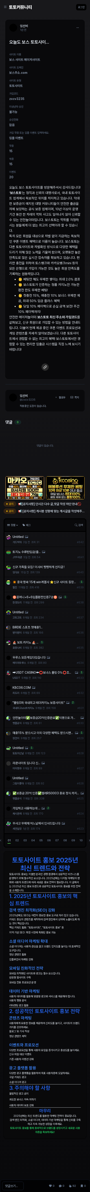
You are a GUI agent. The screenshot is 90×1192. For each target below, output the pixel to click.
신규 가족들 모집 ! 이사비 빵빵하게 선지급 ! (38, 567)
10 (81, 840)
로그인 (81, 7)
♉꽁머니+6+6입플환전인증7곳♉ (35, 597)
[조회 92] (72, 1186)
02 (17, 840)
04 (33, 840)
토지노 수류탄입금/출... (27, 552)
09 (73, 840)
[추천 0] (52, 1186)
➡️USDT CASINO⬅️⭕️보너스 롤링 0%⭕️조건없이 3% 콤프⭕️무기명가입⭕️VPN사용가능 (42, 673)
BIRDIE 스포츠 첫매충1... (27, 627)
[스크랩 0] (83, 1186)
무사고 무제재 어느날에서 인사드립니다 (36, 823)
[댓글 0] (61, 1186)
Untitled (18, 537)
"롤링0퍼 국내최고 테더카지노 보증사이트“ (39, 702)
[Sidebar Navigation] (5, 7)
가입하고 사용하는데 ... (26, 808)
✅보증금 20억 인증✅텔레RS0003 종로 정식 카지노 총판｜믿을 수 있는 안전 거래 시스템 (45, 793)
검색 (79, 525)
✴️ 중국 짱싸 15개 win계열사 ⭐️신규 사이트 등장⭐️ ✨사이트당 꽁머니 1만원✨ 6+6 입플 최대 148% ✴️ (45, 582)
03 (25, 840)
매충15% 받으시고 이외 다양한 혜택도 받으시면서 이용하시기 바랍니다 (42, 733)
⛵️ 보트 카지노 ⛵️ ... (25, 642)
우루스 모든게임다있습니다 (29, 657)
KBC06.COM (22, 687)
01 (9, 840)
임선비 (24, 395)
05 (41, 840)
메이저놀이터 (27, 317)
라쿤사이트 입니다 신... (26, 763)
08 (65, 840)
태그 (26, 525)
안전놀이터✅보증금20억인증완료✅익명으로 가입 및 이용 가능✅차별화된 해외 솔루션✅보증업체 (44, 718)
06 (49, 840)
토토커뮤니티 (20, 7)
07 (57, 840)
